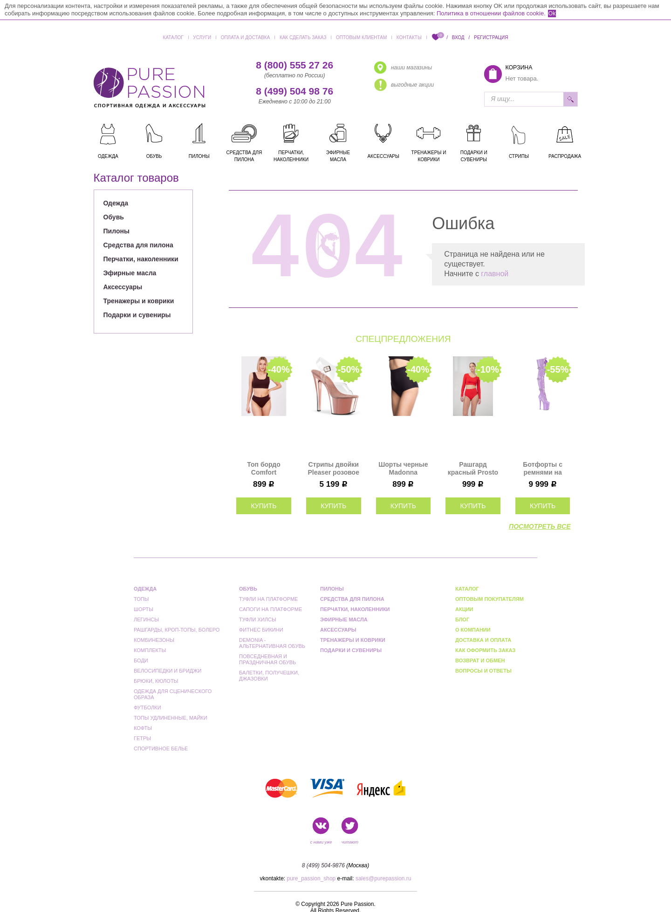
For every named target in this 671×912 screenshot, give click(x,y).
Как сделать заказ (303, 37)
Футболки (147, 707)
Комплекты (150, 650)
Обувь (113, 217)
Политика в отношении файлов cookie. (491, 13)
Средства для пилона (138, 245)
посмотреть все (539, 526)
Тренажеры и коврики (138, 301)
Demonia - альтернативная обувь (272, 643)
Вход (458, 37)
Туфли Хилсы (257, 619)
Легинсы (146, 619)
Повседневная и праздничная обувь (267, 659)
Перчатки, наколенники (140, 259)
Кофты (143, 728)
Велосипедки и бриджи (167, 671)
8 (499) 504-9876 (323, 865)
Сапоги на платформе (270, 609)
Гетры (142, 738)
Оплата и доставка (245, 37)
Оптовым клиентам (361, 37)
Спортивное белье (161, 748)
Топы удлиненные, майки (170, 718)
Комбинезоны (154, 640)
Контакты (409, 37)
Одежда (116, 203)
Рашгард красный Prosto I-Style (473, 468)
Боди (141, 660)
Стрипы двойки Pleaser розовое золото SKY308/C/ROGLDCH (333, 468)
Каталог (173, 37)
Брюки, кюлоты (156, 681)
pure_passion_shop (311, 878)
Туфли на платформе (268, 599)
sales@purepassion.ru (383, 878)
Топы (141, 599)
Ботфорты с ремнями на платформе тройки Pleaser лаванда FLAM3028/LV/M (543, 468)
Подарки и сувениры (137, 315)
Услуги (202, 37)
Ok (551, 13)
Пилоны (116, 231)
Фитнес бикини (261, 630)
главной (494, 274)
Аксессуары (123, 287)
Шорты (143, 609)
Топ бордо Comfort (263, 468)
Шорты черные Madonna (403, 468)
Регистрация (491, 37)
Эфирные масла (130, 273)
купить (263, 506)
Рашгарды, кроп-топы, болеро (176, 630)
